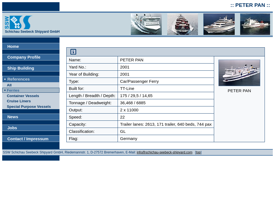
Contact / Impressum (28, 138)
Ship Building (20, 68)
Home (13, 46)
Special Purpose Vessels (29, 107)
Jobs (12, 127)
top (198, 152)
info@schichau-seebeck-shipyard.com (164, 152)
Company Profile (24, 57)
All (9, 85)
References (18, 79)
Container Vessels (23, 96)
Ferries (13, 90)
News (12, 116)
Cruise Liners (19, 101)
